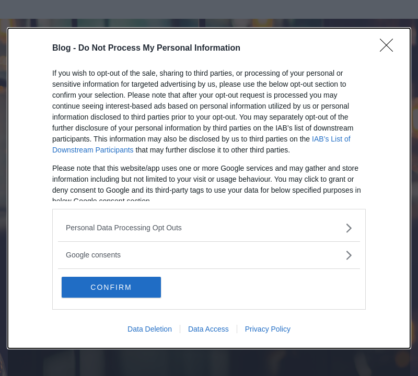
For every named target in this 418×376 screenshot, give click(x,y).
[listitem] (209, 227)
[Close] (390, 48)
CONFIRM (111, 287)
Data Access (208, 329)
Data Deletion (149, 329)
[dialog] (209, 188)
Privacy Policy (268, 329)
